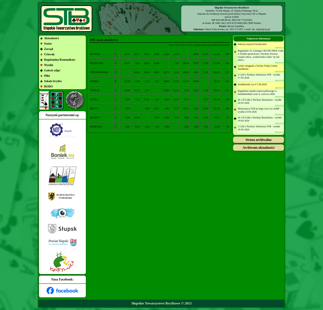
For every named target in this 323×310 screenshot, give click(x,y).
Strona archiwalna (259, 139)
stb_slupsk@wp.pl (261, 29)
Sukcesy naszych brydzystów (252, 44)
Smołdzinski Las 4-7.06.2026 (252, 84)
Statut (48, 43)
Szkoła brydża (53, 81)
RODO (48, 86)
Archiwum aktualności (259, 147)
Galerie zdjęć (52, 70)
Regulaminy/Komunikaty (59, 59)
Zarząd (48, 49)
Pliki (47, 75)
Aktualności (51, 38)
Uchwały (49, 54)
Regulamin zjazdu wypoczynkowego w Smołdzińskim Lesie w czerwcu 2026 (257, 92)
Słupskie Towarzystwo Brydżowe (155, 303)
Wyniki (48, 65)
